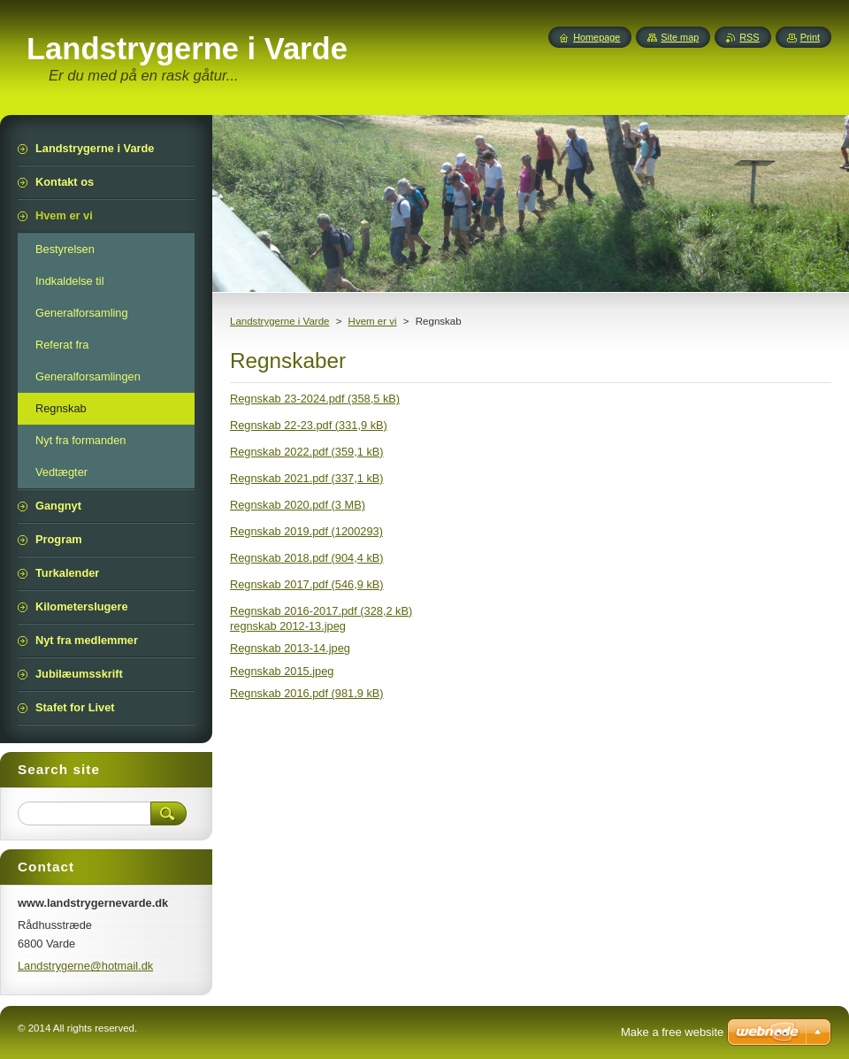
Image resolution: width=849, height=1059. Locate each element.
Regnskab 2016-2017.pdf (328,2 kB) (321, 611)
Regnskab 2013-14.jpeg (290, 648)
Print (810, 37)
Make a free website (672, 1032)
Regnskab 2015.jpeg (281, 671)
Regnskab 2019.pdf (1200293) (306, 531)
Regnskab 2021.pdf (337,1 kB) (307, 478)
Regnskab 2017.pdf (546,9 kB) (307, 584)
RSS (749, 37)
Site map (680, 37)
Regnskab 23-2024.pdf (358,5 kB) (315, 398)
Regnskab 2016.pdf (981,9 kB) (307, 693)
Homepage (596, 37)
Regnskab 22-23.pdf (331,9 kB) (308, 425)
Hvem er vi (372, 321)
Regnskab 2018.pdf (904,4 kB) (307, 557)
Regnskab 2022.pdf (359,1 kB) (307, 451)
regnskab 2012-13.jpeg (288, 626)
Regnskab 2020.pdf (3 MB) (297, 504)
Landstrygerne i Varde (279, 321)
